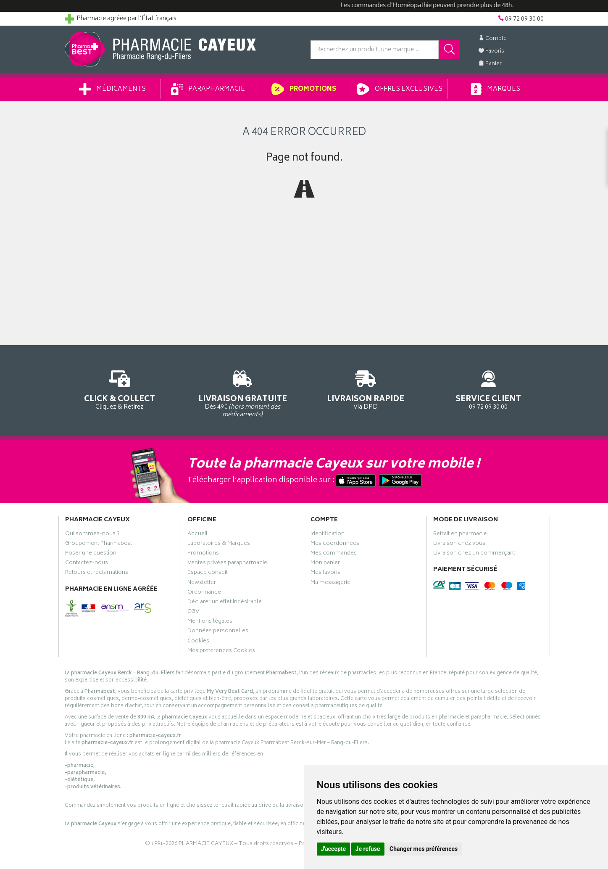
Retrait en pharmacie (460, 535)
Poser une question (90, 554)
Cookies (198, 642)
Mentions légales (209, 622)
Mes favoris (325, 573)
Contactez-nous (86, 564)
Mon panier (325, 564)
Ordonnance (204, 593)
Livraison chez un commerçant (474, 554)
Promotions (303, 89)
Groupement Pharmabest (98, 544)
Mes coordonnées (335, 544)
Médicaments (112, 89)
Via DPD (366, 388)
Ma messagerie (330, 583)
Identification (328, 535)
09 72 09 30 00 (488, 388)
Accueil (197, 535)
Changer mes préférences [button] (424, 848)
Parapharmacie (208, 89)
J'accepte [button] (333, 848)
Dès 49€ (242, 392)
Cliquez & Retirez (120, 388)
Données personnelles (217, 632)
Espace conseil (207, 573)
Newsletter (201, 583)
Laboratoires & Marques (218, 544)
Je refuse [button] (367, 848)
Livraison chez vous (459, 544)
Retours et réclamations (96, 573)
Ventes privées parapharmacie (227, 564)
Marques (495, 89)
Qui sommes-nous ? (92, 535)
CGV (193, 612)
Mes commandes (334, 554)
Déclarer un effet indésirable (224, 603)
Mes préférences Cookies (221, 651)
